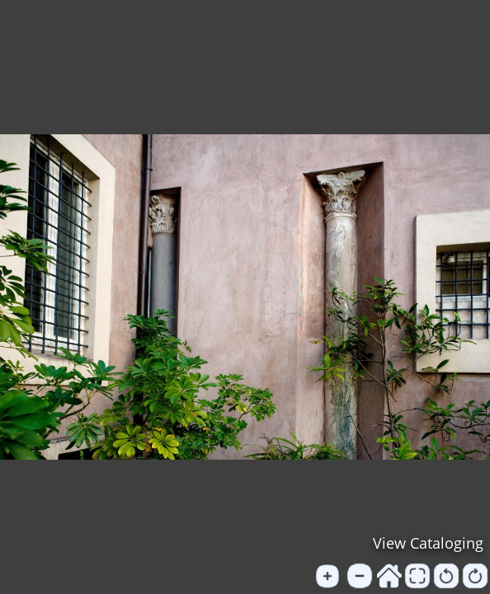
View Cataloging (428, 543)
